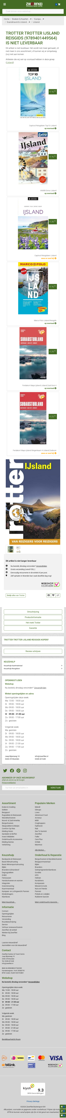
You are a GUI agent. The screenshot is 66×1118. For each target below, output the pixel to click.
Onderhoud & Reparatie (48, 855)
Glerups (38, 810)
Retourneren (7, 916)
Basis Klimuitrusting (10, 862)
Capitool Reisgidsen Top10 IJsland (42, 126)
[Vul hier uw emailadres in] (24, 787)
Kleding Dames (8, 842)
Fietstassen (6, 878)
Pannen (38, 891)
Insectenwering (8, 886)
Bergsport (6, 812)
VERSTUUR (56, 788)
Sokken (5, 810)
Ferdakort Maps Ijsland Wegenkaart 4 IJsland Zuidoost (34, 450)
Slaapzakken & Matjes (10, 826)
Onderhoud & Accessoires (12, 839)
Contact (5, 911)
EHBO (4, 875)
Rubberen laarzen (42, 897)
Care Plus (38, 839)
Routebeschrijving (9, 922)
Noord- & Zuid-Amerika (11, 820)
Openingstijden (8, 914)
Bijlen (4, 867)
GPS (36, 875)
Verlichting (6, 845)
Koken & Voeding (8, 807)
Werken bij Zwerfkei (9, 933)
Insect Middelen (8, 837)
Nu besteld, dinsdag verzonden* (29, 566)
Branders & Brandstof (10, 870)
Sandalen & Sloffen (9, 834)
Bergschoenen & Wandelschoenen (48, 859)
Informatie (8, 907)
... (30, 19)
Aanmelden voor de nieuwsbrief (14, 945)
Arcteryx (38, 818)
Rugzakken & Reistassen (11, 815)
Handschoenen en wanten (12, 881)
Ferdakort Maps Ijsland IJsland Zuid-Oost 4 (39, 385)
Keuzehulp (8, 855)
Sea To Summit (41, 831)
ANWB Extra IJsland (48, 191)
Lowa (37, 812)
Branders (38, 867)
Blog (4, 935)
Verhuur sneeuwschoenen (12, 927)
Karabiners (39, 881)
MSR (37, 820)
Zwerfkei (38, 834)
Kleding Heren (7, 831)
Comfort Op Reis (8, 829)
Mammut (38, 845)
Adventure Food (41, 815)
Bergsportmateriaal (42, 862)
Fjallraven (39, 826)
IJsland (9, 62)
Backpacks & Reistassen (11, 859)
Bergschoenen (7, 823)
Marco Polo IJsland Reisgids (45, 320)
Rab (36, 829)
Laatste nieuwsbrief (10, 943)
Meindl (37, 807)
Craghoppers (40, 823)
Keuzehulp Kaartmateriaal (13, 666)
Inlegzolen (6, 883)
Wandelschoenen (8, 818)
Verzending (6, 919)
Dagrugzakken (7, 872)
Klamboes (6, 897)
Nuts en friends (41, 889)
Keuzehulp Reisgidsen (12, 669)
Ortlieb (37, 842)
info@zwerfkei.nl (41, 756)
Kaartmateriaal (8, 889)
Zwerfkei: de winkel (9, 930)
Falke (37, 837)
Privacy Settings (33, 1101)
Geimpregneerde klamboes (45, 870)
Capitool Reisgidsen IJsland (45, 255)
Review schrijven (33, 651)
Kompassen (39, 883)
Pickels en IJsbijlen (42, 894)
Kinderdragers (7, 894)
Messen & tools (41, 886)
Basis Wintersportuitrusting (13, 864)
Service (5, 924)
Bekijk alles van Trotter (16, 595)
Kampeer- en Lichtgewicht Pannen (15, 891)
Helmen (38, 878)
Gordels (38, 872)
